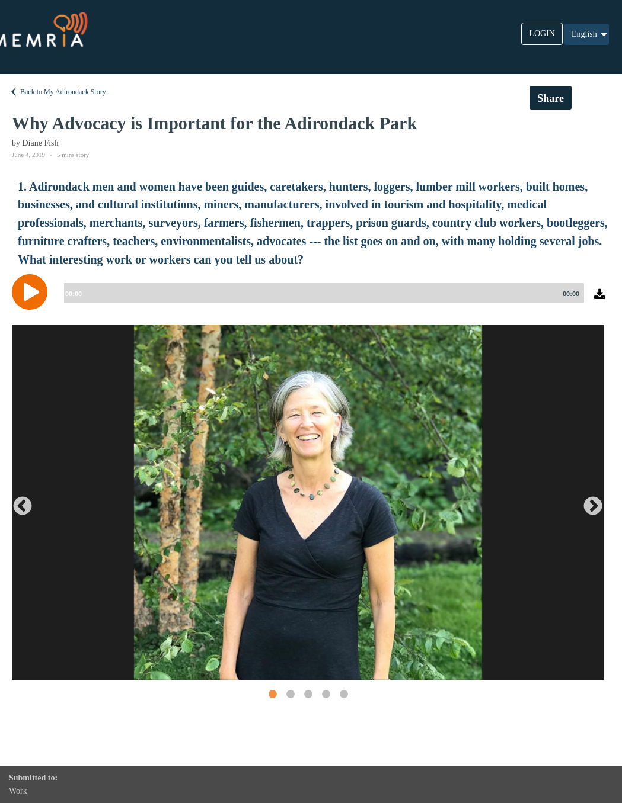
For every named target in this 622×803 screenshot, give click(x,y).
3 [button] (307, 694)
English (590, 34)
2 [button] (290, 694)
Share (550, 98)
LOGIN (542, 33)
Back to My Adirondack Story (57, 92)
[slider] (321, 293)
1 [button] (272, 694)
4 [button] (325, 694)
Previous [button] (18, 502)
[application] (311, 301)
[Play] (32, 292)
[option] (308, 502)
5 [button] (343, 694)
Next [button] (588, 502)
